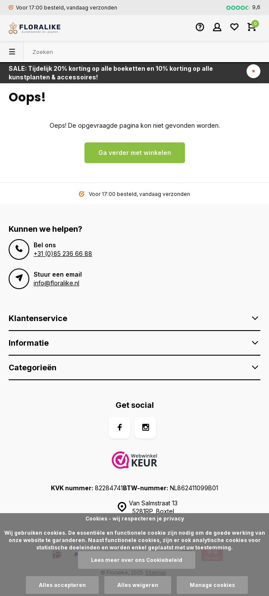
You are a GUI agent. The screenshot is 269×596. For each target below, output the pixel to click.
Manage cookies (212, 585)
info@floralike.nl (56, 283)
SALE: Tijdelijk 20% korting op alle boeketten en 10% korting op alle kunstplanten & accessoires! (111, 73)
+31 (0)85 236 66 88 (63, 253)
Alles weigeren (137, 585)
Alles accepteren (62, 585)
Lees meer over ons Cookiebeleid (136, 560)
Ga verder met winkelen (134, 152)
